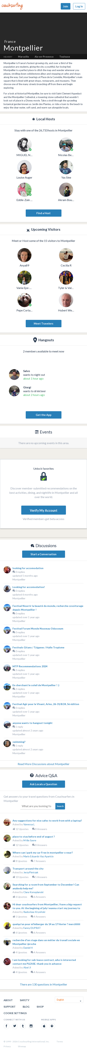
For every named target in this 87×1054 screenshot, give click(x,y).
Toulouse (64, 56)
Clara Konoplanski (33, 892)
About (8, 1000)
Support (10, 1006)
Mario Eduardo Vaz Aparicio (38, 856)
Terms (59, 1041)
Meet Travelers (43, 323)
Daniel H (28, 947)
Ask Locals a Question (43, 784)
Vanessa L (29, 824)
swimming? (19, 741)
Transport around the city (28, 868)
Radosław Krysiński (34, 911)
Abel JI (27, 967)
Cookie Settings (15, 1013)
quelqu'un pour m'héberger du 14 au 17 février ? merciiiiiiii (46, 924)
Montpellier (19, 579)
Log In (79, 6)
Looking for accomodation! (29, 586)
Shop (40, 1006)
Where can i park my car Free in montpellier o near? (43, 852)
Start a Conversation (43, 554)
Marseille (23, 56)
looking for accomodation (28, 568)
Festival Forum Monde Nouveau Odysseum (38, 628)
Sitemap (22, 1046)
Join (65, 6)
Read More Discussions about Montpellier (43, 764)
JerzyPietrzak (30, 872)
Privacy (7, 1046)
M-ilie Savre (29, 840)
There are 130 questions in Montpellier (43, 984)
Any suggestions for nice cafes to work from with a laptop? (47, 820)
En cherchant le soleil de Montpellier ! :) (36, 685)
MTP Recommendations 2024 (30, 666)
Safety (24, 1000)
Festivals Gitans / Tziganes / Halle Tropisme (38, 647)
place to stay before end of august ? (34, 836)
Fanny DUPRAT (32, 927)
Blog (26, 1006)
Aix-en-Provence (44, 56)
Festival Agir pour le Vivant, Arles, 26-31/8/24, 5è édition (46, 704)
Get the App (43, 414)
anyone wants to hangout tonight (33, 722)
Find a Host (43, 213)
